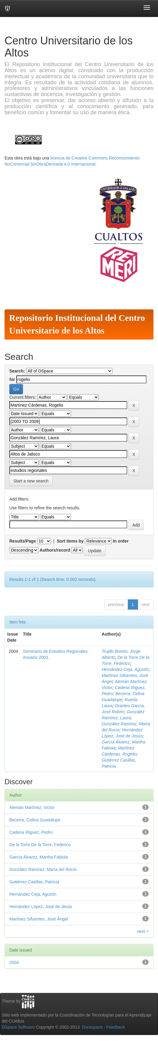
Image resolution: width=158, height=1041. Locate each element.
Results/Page (22, 541)
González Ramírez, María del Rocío (43, 869)
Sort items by (70, 541)
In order (121, 541)
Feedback (115, 1027)
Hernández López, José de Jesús (40, 906)
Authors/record (55, 550)
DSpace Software (18, 1027)
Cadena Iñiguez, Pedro (31, 832)
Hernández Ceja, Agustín (125, 669)
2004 (14, 962)
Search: (17, 371)
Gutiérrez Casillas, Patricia (34, 881)
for (12, 379)
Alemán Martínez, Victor (31, 807)
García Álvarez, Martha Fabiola (38, 857)
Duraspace (92, 1027)
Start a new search (31, 481)
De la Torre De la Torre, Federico (40, 844)
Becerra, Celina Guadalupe (34, 819)
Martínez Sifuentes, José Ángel (38, 919)
